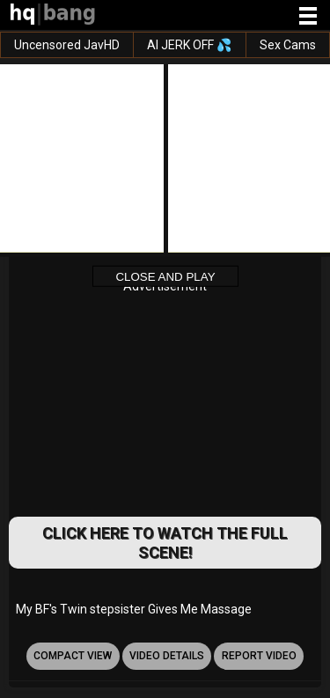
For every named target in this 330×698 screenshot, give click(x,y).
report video (259, 656)
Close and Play (165, 276)
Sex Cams (288, 45)
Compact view (72, 656)
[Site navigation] (308, 16)
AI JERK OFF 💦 (189, 45)
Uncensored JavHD (67, 45)
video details (166, 656)
